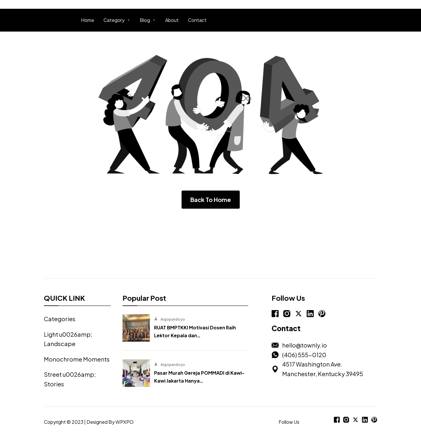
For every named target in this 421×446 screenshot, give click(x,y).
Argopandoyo (173, 319)
